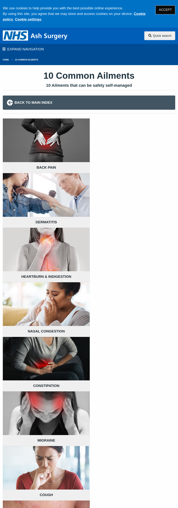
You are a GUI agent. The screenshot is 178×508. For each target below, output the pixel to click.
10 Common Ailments (26, 60)
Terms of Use (36, 478)
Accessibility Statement (87, 478)
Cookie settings (28, 19)
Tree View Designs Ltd (23, 494)
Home (6, 60)
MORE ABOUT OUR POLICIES (147, 435)
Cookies (159, 478)
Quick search (159, 35)
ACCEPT (165, 10)
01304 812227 (32, 456)
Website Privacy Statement (128, 478)
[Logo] (35, 35)
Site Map (32, 483)
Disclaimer (58, 478)
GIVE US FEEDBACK (81, 435)
